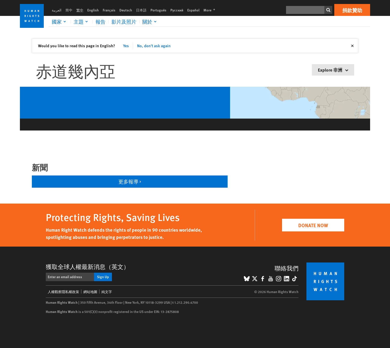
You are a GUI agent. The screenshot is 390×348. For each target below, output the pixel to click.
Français (109, 9)
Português (158, 9)
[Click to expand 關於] (150, 21)
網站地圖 (90, 291)
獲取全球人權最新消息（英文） (87, 266)
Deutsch (125, 9)
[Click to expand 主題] (82, 21)
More (210, 9)
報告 (100, 21)
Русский (176, 9)
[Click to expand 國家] (60, 21)
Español (193, 9)
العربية (56, 9)
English (93, 9)
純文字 (106, 291)
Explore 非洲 (333, 70)
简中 (68, 9)
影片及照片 (123, 21)
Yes (126, 45)
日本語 (141, 9)
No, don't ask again (154, 45)
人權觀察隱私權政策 (63, 291)
